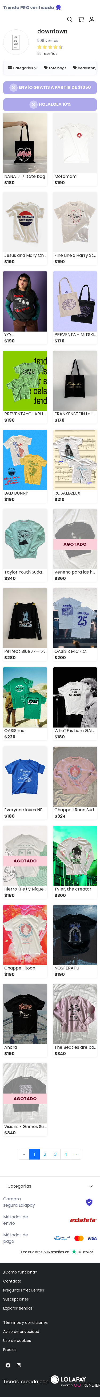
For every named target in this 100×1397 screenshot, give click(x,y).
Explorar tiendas (18, 1308)
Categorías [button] (20, 68)
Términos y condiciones (25, 1322)
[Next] (76, 1154)
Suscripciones (16, 1299)
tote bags (55, 68)
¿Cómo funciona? (20, 1272)
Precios (10, 1349)
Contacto (12, 1281)
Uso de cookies (17, 1340)
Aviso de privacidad (21, 1331)
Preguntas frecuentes (23, 1290)
